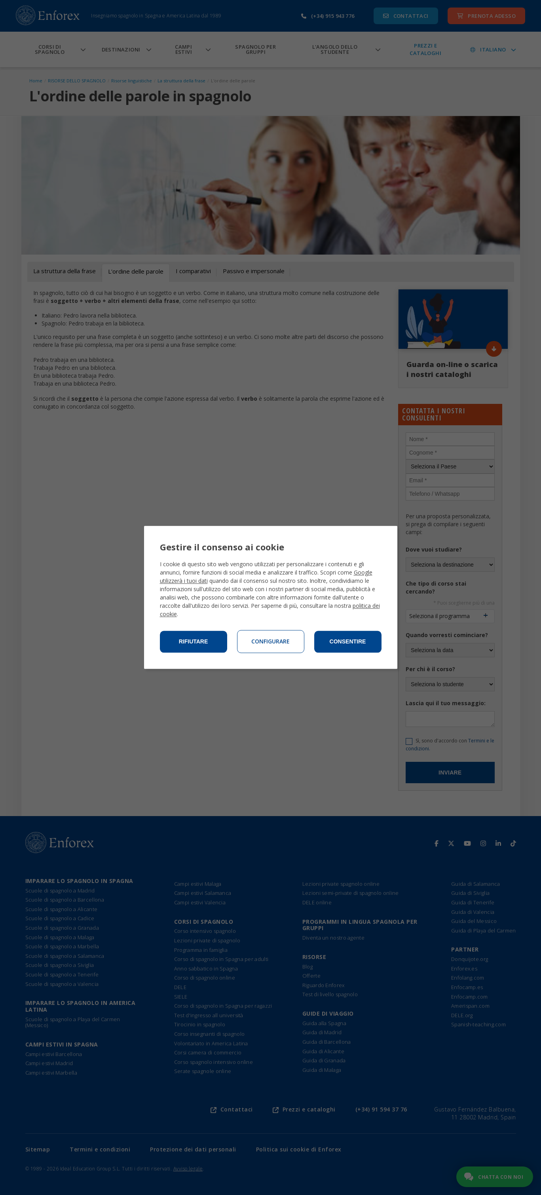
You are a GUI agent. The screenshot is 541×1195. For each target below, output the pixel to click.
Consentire (348, 642)
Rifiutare (193, 642)
